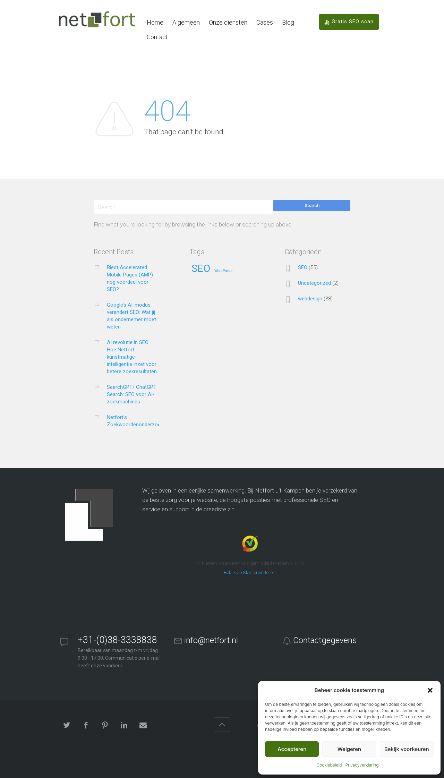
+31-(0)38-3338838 (117, 640)
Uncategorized (314, 283)
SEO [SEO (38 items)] (200, 269)
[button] (430, 690)
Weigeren (349, 749)
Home (155, 22)
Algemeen (186, 22)
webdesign (310, 299)
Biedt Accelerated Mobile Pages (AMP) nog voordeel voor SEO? (130, 278)
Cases (264, 22)
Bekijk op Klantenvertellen (249, 572)
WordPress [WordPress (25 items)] (223, 271)
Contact (157, 37)
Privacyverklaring (361, 765)
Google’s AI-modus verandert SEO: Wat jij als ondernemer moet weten (131, 316)
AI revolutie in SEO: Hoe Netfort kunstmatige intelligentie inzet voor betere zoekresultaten (132, 357)
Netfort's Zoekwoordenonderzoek (135, 421)
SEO (302, 267)
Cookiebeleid (329, 765)
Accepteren (292, 749)
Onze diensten (228, 22)
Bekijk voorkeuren (406, 749)
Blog (288, 22)
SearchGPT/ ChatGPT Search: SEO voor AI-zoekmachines (131, 394)
